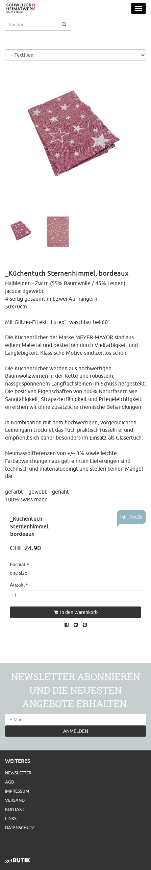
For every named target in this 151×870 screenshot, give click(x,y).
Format (19, 564)
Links (11, 818)
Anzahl (19, 585)
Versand (15, 800)
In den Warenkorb (76, 612)
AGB (9, 782)
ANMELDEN (75, 731)
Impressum (17, 791)
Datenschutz (19, 827)
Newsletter (18, 772)
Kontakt (14, 809)
